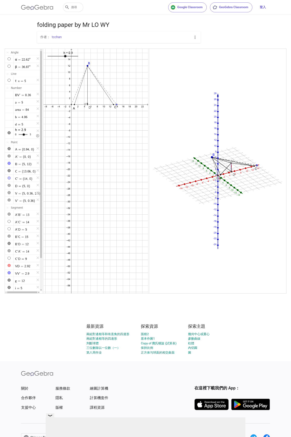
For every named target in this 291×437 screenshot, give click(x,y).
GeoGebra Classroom (230, 7)
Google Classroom (187, 7)
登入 (263, 7)
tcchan (57, 37)
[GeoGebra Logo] (37, 7)
